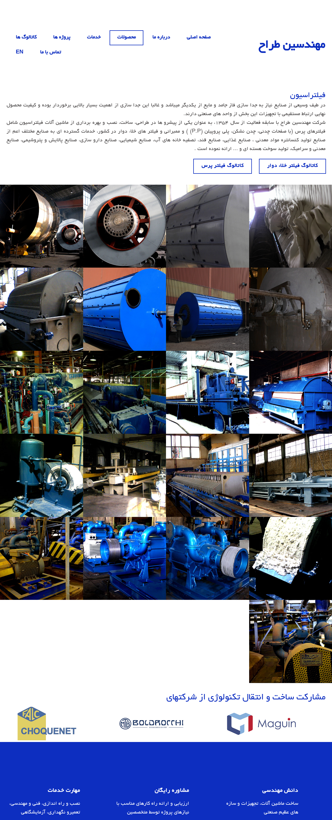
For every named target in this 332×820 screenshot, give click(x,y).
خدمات (94, 37)
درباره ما (161, 37)
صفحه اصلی (199, 37)
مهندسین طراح (291, 46)
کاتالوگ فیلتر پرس (222, 166)
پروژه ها (61, 37)
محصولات (126, 37)
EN (19, 52)
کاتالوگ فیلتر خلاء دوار (292, 166)
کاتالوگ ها (26, 37)
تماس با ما (50, 52)
